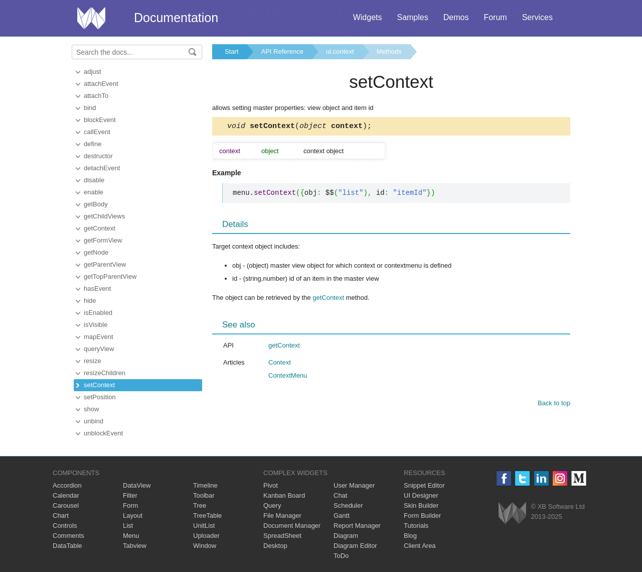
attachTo (96, 95)
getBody (96, 204)
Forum (495, 17)
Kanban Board (284, 495)
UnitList (204, 525)
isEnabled (98, 312)
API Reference (282, 51)
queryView (99, 349)
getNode (96, 252)
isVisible (95, 324)
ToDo (341, 555)
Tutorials (416, 525)
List (128, 525)
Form (130, 505)
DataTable (67, 545)
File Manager (282, 515)
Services (537, 17)
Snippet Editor (424, 485)
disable (94, 180)
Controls (65, 525)
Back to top (554, 404)
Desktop (275, 545)
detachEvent (102, 168)
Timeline (205, 485)
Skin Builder (421, 505)
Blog (410, 535)
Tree (199, 505)
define (92, 144)
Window (204, 545)
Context (279, 364)
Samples (412, 17)
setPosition (100, 397)
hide (90, 300)
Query (272, 505)
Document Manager (291, 525)
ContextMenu (287, 377)
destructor (98, 156)
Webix (512, 513)
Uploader (206, 535)
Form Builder (422, 515)
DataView (136, 485)
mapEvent (98, 336)
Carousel (66, 505)
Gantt (342, 515)
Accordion (67, 485)
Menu (131, 535)
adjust (92, 71)
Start (231, 51)
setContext (99, 385)
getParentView (105, 264)
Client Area (420, 545)
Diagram (346, 535)
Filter (130, 495)
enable (93, 192)
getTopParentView (110, 276)
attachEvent (101, 83)
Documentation (176, 18)
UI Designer (421, 495)
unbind (93, 421)
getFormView (103, 240)
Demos (456, 17)
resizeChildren (104, 373)
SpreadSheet (282, 535)
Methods (389, 51)
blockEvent (100, 120)
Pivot (270, 485)
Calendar (66, 495)
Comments (68, 535)
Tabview (134, 545)
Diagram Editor (355, 545)
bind (90, 107)
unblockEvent (103, 433)
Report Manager (357, 525)
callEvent (97, 132)
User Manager (354, 485)
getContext (99, 228)
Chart (61, 515)
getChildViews (104, 216)
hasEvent (97, 288)
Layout (132, 515)
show (91, 409)
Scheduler (348, 505)
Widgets (367, 17)
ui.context (340, 51)
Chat (340, 495)
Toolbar (204, 495)
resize (92, 361)
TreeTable (207, 515)
